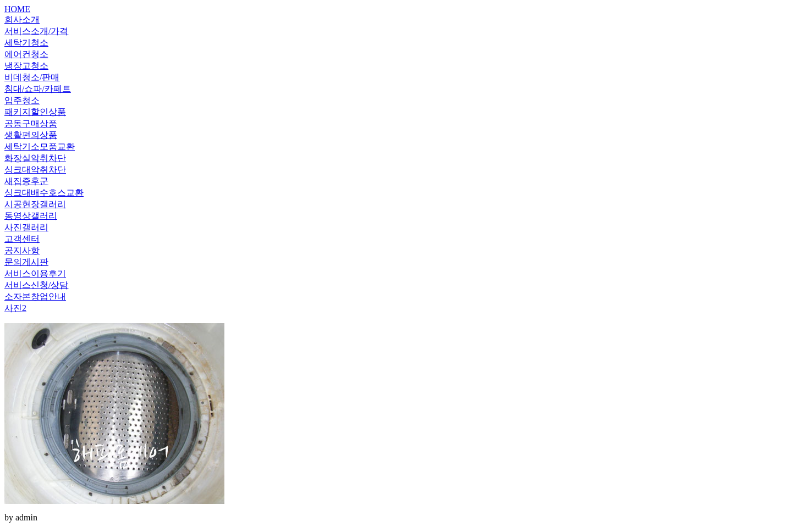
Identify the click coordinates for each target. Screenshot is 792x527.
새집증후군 (26, 181)
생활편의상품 (30, 135)
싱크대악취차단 (35, 169)
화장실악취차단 (35, 158)
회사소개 (22, 19)
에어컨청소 (26, 54)
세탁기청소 (26, 42)
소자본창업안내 (35, 296)
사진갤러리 (26, 227)
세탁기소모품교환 (39, 146)
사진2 (15, 308)
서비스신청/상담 (36, 285)
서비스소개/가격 (36, 31)
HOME (17, 9)
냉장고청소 (26, 65)
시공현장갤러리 (35, 204)
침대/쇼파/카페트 (37, 88)
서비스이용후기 (35, 273)
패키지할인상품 (35, 112)
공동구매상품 (30, 123)
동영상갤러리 (30, 215)
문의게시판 (26, 262)
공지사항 (22, 250)
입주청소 (22, 100)
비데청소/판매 (31, 77)
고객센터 (22, 238)
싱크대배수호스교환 (44, 192)
